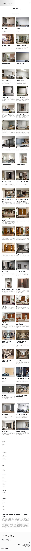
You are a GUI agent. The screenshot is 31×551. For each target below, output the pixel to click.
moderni (3, 470)
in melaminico (4, 459)
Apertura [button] (4, 490)
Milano (3, 503)
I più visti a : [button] (4, 498)
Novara (3, 505)
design (3, 469)
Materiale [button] (4, 449)
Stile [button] (3, 465)
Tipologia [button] (4, 474)
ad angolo (3, 480)
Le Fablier (3, 444)
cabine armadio (4, 481)
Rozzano (3, 509)
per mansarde (4, 484)
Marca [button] (3, 439)
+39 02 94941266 (6, 539)
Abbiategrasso (4, 500)
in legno (3, 455)
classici (3, 467)
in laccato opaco (4, 453)
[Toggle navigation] (30, 3)
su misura (3, 486)
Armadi (20, 9)
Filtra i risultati (15, 14)
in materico (3, 458)
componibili (3, 483)
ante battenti (4, 492)
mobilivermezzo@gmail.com (7, 540)
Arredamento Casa (15, 9)
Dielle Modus (4, 442)
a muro (3, 477)
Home (11, 9)
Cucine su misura (9, 541)
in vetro (3, 461)
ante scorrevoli (4, 494)
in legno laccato (4, 456)
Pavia (3, 506)
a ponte (3, 478)
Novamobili (3, 445)
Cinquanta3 (3, 441)
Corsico (3, 502)
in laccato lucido (4, 452)
